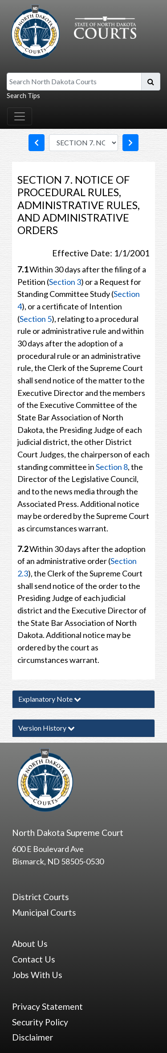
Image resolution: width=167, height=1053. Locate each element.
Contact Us (33, 959)
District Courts (40, 897)
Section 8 (112, 467)
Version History (46, 728)
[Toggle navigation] (19, 116)
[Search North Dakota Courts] (74, 81)
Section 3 (65, 282)
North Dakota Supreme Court (67, 832)
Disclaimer (32, 1037)
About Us (30, 943)
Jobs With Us (37, 975)
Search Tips (23, 95)
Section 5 (36, 319)
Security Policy (40, 1022)
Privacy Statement (47, 1006)
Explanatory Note (49, 699)
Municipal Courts (44, 912)
